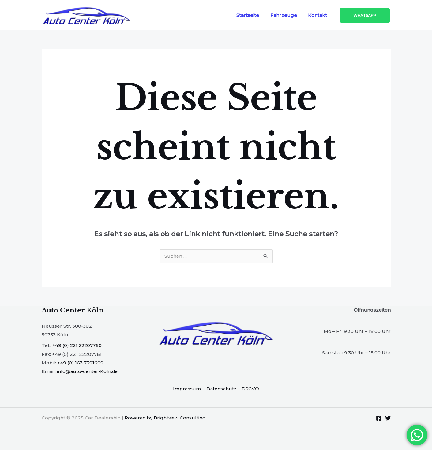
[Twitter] (388, 418)
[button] (365, 15)
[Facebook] (378, 418)
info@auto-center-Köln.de (88, 371)
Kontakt (318, 15)
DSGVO (250, 389)
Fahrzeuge (286, 15)
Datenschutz (221, 389)
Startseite (253, 15)
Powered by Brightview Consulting (166, 417)
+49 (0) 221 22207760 (77, 346)
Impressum (187, 389)
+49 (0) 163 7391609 (80, 363)
